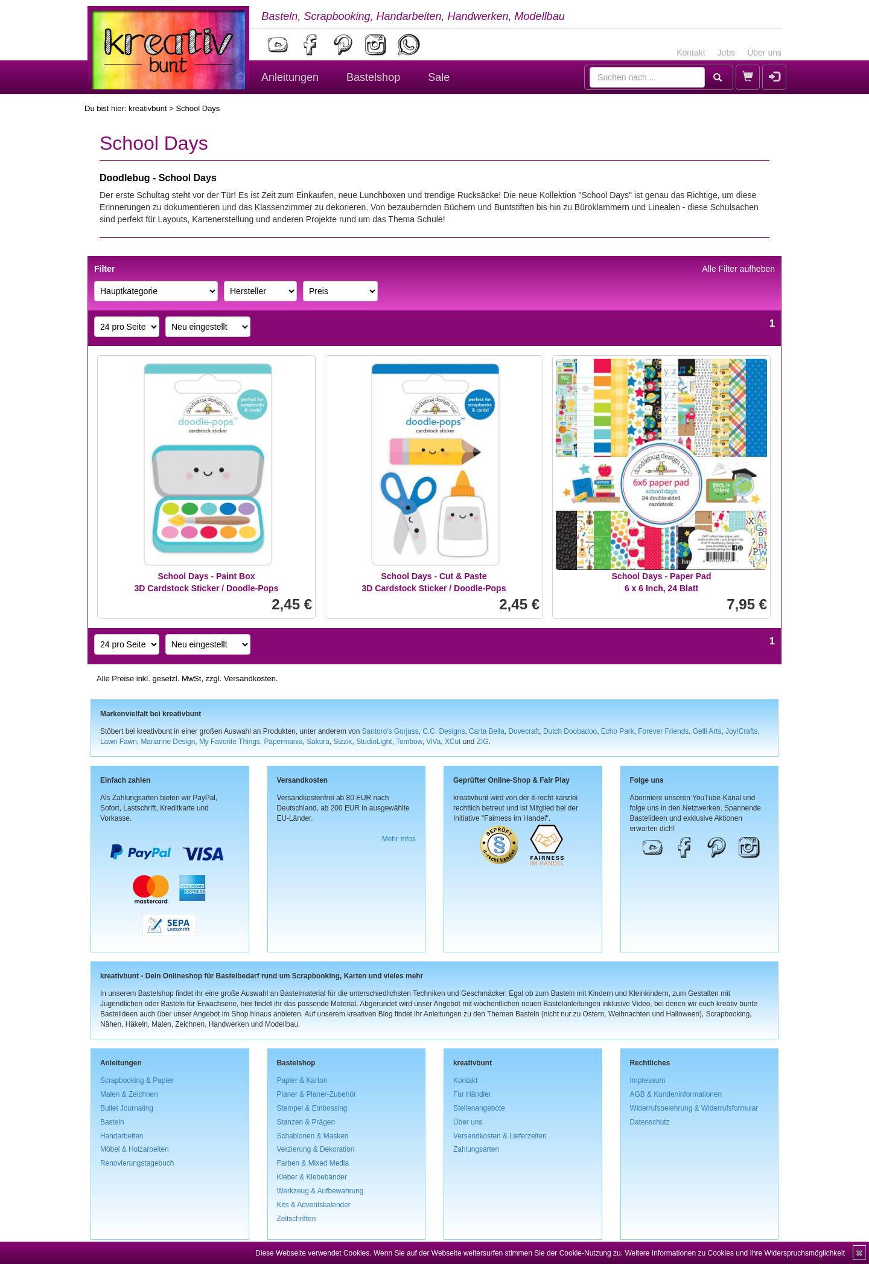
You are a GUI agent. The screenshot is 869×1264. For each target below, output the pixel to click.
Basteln (112, 1122)
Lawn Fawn (118, 741)
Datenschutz (650, 1122)
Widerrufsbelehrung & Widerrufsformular (694, 1108)
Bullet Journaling (126, 1108)
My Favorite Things (229, 741)
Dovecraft (523, 731)
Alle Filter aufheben (738, 269)
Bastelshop (373, 77)
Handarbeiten (121, 1136)
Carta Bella (487, 731)
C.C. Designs (443, 731)
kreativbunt (148, 108)
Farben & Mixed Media (313, 1163)
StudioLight (374, 741)
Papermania (283, 741)
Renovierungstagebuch (137, 1163)
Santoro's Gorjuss (390, 731)
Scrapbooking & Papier (137, 1080)
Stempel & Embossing (312, 1108)
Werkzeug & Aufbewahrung (320, 1191)
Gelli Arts (707, 731)
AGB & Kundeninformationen (676, 1094)
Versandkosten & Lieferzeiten (500, 1136)
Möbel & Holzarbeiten (134, 1149)
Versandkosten (250, 678)
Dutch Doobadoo (570, 731)
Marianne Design (168, 741)
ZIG (483, 741)
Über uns (764, 52)
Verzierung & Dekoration (316, 1149)
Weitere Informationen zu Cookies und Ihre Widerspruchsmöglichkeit (735, 1253)
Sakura (318, 741)
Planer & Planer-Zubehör (317, 1094)
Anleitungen (290, 77)
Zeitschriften (296, 1218)
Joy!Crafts (741, 731)
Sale (439, 77)
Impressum (648, 1080)
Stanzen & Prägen (306, 1122)
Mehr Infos (399, 839)
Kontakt (690, 52)
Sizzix (342, 741)
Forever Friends (663, 731)
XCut (452, 741)
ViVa (433, 741)
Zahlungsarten (476, 1149)
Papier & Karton (302, 1080)
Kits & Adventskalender (314, 1205)
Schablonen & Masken (313, 1136)
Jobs (727, 52)
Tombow (409, 741)
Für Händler (472, 1094)
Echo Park (617, 731)
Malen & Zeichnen (129, 1094)
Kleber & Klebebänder (312, 1177)
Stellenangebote (479, 1108)
